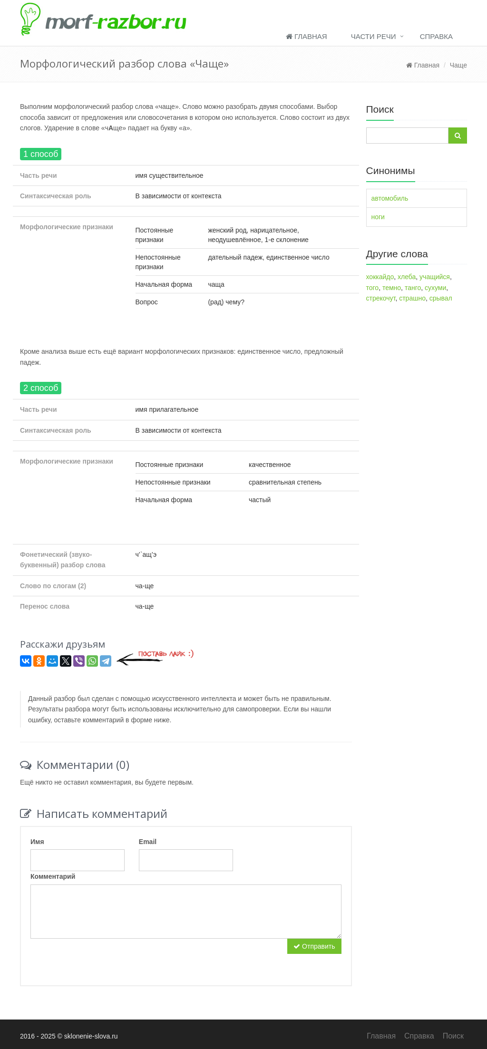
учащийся (434, 277)
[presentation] (102, 957)
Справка (436, 36)
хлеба (407, 277)
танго (413, 287)
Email (147, 841)
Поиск (453, 1036)
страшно (412, 298)
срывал (440, 298)
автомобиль (390, 198)
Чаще (458, 65)
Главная (306, 36)
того (372, 287)
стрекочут (381, 298)
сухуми (435, 287)
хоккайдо (380, 277)
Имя (37, 841)
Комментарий (52, 876)
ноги (378, 217)
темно (391, 287)
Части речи (373, 36)
